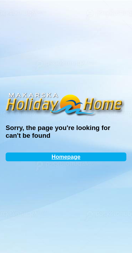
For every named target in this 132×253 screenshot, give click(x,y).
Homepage (66, 157)
